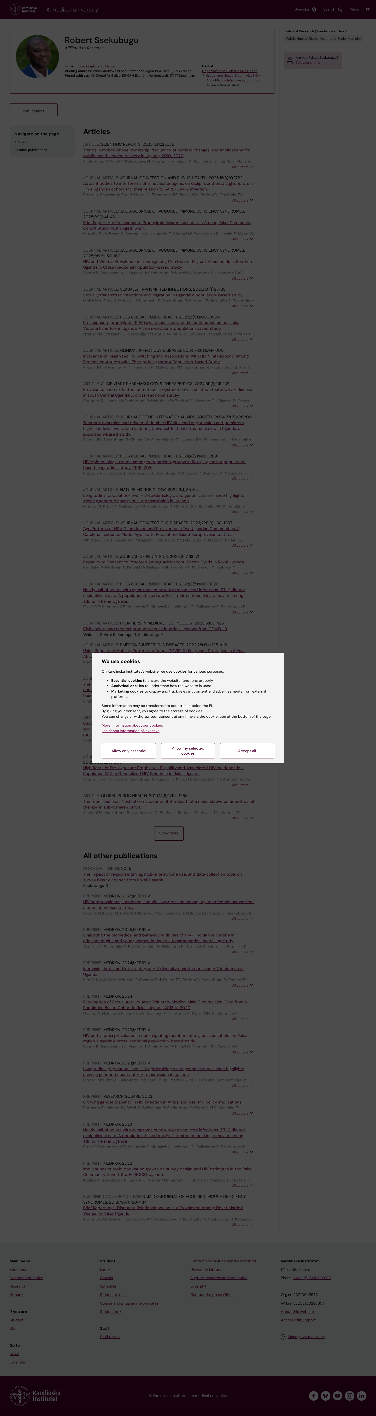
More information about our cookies (132, 725)
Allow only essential (129, 750)
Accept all (247, 750)
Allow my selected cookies (188, 751)
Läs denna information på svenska (130, 730)
